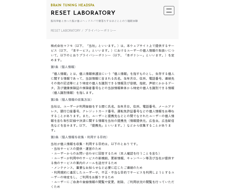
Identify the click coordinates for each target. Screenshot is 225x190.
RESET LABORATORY (83, 13)
